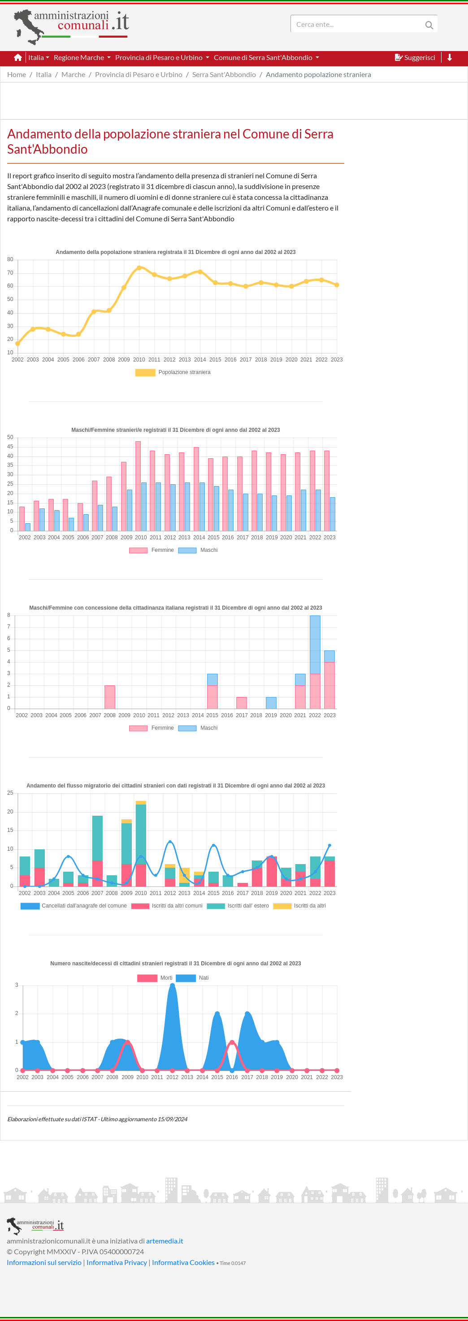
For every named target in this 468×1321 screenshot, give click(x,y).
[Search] (358, 23)
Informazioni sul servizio (44, 1262)
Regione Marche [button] (79, 57)
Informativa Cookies (183, 1262)
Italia (44, 74)
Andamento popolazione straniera (318, 74)
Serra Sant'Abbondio (224, 74)
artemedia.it (164, 1240)
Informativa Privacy (117, 1262)
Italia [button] (36, 57)
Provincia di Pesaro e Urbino (138, 74)
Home (16, 74)
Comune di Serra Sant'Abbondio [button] (264, 57)
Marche (73, 74)
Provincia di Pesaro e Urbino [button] (159, 57)
